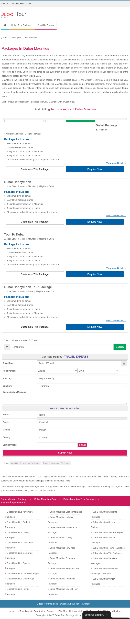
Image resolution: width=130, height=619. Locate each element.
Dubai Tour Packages (21, 25)
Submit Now (65, 452)
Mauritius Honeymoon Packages (25, 463)
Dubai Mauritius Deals (46, 499)
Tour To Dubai (14, 234)
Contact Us (52, 611)
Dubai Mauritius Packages (14, 499)
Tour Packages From (12, 502)
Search (120, 347)
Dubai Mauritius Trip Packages (107, 553)
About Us (13, 611)
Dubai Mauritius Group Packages (66, 512)
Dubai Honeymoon (17, 182)
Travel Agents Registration (32, 611)
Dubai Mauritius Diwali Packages (23, 573)
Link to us (74, 611)
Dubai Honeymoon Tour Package (28, 287)
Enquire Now (94, 169)
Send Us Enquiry (45, 25)
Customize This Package (35, 169)
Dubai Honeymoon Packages (56, 463)
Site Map (63, 611)
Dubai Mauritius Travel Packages (108, 548)
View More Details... (116, 163)
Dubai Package (106, 125)
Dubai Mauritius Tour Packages (79, 499)
